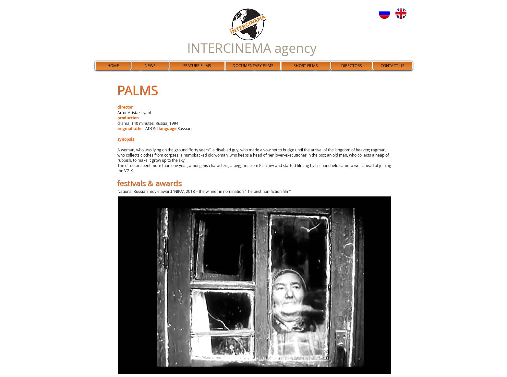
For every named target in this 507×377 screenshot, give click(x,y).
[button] (254, 285)
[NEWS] (150, 65)
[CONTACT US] (393, 65)
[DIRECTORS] (352, 65)
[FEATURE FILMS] (197, 65)
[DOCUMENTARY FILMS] (253, 65)
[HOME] (113, 65)
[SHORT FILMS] (306, 65)
